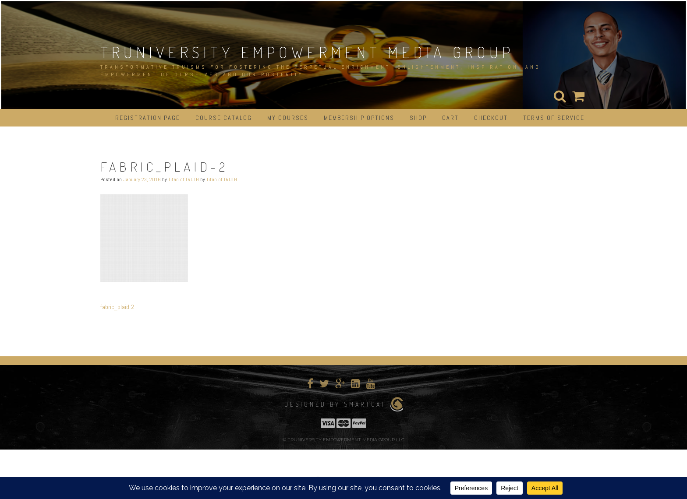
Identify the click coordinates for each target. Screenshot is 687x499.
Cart (450, 118)
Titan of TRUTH (183, 179)
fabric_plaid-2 (117, 307)
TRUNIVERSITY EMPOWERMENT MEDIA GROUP (307, 52)
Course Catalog (223, 118)
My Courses (287, 118)
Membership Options (359, 118)
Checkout (491, 118)
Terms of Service (553, 118)
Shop (418, 118)
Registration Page (147, 118)
